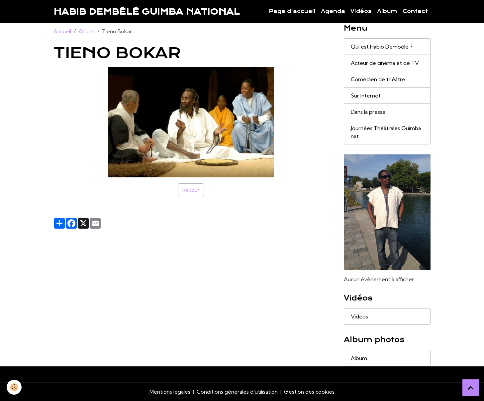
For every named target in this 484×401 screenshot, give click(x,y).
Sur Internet (366, 95)
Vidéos (361, 11)
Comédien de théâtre (378, 79)
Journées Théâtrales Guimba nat (386, 132)
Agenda (333, 11)
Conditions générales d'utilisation (237, 391)
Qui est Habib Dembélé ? (382, 46)
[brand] (146, 12)
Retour (191, 189)
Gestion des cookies (309, 391)
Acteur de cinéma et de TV (385, 63)
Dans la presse (368, 111)
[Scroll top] (470, 387)
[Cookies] (14, 387)
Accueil (62, 31)
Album (387, 11)
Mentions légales (169, 391)
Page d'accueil (292, 11)
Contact (415, 11)
